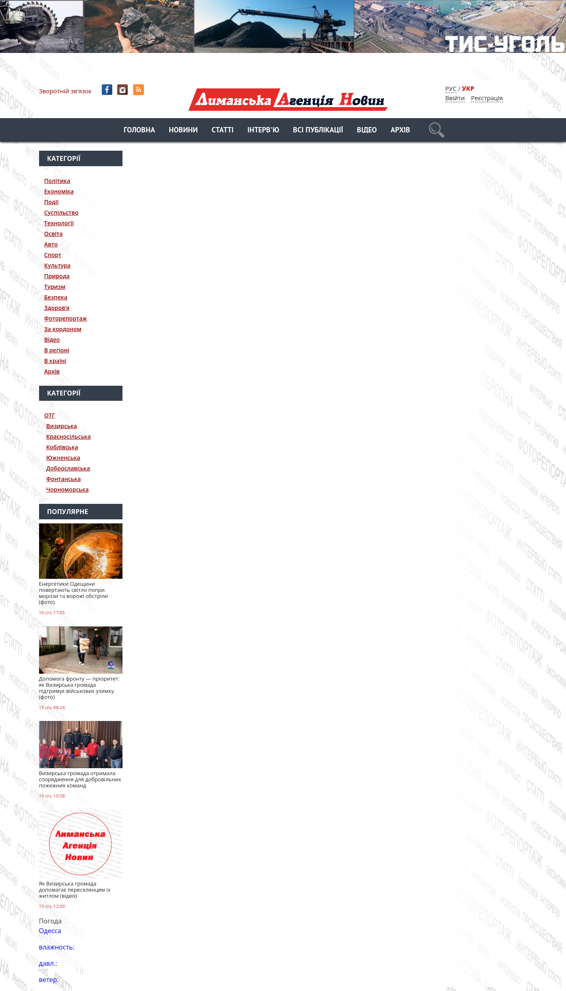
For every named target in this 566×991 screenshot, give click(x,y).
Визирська (61, 426)
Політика (57, 181)
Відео (367, 130)
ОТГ (49, 415)
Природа (57, 276)
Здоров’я (57, 308)
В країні (55, 361)
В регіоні (56, 350)
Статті (223, 130)
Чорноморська (67, 489)
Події (51, 202)
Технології (59, 223)
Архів (400, 130)
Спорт (52, 255)
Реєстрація (487, 98)
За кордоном (62, 329)
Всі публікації (318, 130)
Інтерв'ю (263, 130)
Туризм (55, 286)
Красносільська (68, 436)
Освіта (53, 233)
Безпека (56, 297)
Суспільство (61, 212)
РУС (451, 88)
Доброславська (68, 468)
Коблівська (62, 447)
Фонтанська (63, 479)
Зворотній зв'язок (65, 91)
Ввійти (455, 98)
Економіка (59, 191)
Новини (183, 130)
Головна (139, 130)
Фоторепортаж (65, 318)
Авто (51, 244)
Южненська (63, 457)
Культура (57, 265)
